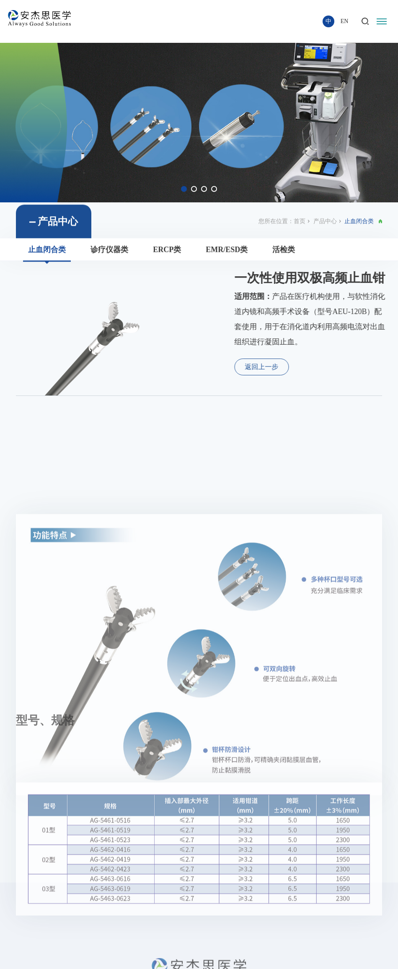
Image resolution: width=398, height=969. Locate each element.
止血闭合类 (47, 255)
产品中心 (325, 227)
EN (345, 21)
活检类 (283, 255)
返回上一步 (275, 366)
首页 (299, 227)
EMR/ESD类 (227, 255)
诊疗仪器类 (109, 255)
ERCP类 (167, 255)
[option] (199, 122)
